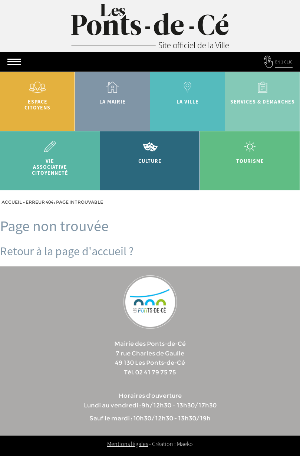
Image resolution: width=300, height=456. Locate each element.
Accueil (11, 202)
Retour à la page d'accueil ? (67, 251)
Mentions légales (127, 443)
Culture (150, 149)
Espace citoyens (37, 93)
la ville (187, 90)
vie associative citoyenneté (50, 155)
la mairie (112, 90)
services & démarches (262, 90)
